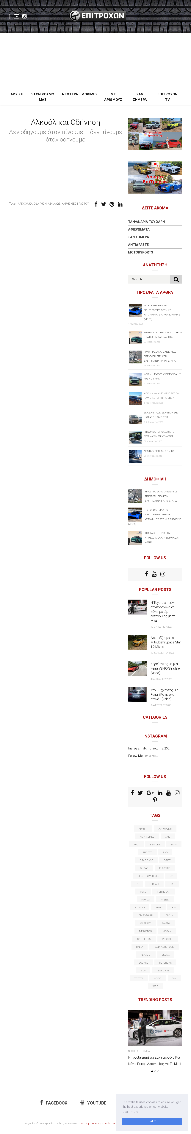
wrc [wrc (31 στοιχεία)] (155, 986)
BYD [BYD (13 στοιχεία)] (165, 852)
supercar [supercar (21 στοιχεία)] (165, 962)
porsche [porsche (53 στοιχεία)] (167, 939)
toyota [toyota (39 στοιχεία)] (138, 978)
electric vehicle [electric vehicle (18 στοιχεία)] (148, 876)
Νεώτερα (70, 94)
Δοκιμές (90, 94)
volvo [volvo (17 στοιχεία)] (158, 978)
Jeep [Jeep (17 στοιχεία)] (158, 907)
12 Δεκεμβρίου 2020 (162, 652)
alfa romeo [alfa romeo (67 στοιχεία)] (147, 836)
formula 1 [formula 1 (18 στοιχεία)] (163, 891)
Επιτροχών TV (167, 97)
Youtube (93, 1103)
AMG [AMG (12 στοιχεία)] (168, 836)
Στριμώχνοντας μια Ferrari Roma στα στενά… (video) (165, 694)
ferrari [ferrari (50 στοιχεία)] (154, 884)
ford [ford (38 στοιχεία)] (143, 891)
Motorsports (140, 252)
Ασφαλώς (54, 203)
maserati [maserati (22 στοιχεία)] (145, 923)
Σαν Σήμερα (140, 97)
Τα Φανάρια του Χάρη (146, 222)
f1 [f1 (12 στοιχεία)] (137, 884)
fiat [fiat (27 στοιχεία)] (172, 884)
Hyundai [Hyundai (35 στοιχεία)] (140, 907)
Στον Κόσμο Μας (42, 97)
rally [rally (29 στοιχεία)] (139, 946)
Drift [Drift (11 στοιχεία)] (167, 860)
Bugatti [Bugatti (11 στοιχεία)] (147, 852)
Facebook (53, 1103)
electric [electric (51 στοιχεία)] (164, 868)
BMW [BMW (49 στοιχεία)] (174, 844)
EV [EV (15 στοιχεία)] (171, 876)
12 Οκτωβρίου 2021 (162, 626)
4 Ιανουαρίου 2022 (161, 679)
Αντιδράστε (138, 245)
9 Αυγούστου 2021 (161, 705)
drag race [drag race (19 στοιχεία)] (146, 860)
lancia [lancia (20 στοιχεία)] (169, 915)
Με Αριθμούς (113, 97)
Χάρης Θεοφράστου (75, 203)
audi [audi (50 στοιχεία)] (136, 844)
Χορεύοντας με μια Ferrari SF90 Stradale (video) (165, 668)
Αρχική (17, 94)
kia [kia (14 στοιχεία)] (174, 907)
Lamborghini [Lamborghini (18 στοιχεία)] (145, 915)
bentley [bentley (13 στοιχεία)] (155, 844)
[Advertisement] (95, 61)
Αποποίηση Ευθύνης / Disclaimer (97, 1123)
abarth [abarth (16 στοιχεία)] (143, 828)
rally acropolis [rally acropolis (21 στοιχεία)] (164, 946)
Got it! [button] (152, 1121)
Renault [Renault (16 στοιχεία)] (146, 954)
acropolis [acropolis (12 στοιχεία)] (165, 828)
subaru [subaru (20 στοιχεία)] (143, 962)
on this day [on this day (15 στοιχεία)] (144, 939)
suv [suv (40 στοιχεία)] (143, 970)
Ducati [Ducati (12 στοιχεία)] (144, 868)
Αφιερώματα (139, 229)
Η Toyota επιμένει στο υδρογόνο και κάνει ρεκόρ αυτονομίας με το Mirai (164, 612)
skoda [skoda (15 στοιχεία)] (166, 954)
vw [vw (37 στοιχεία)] (174, 978)
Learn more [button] (130, 1111)
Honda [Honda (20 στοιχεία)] (145, 899)
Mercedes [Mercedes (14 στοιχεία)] (145, 931)
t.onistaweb (150, 756)
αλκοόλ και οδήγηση (32, 203)
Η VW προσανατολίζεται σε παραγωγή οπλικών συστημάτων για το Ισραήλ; (160, 356)
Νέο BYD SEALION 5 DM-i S (159, 451)
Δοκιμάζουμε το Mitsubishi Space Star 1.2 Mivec (166, 642)
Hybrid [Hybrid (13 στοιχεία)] (165, 899)
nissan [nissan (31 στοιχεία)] (167, 931)
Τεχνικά (145, 1051)
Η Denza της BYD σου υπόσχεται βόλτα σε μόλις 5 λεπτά (162, 538)
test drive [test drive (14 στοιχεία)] (162, 970)
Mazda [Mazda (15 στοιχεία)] (166, 923)
